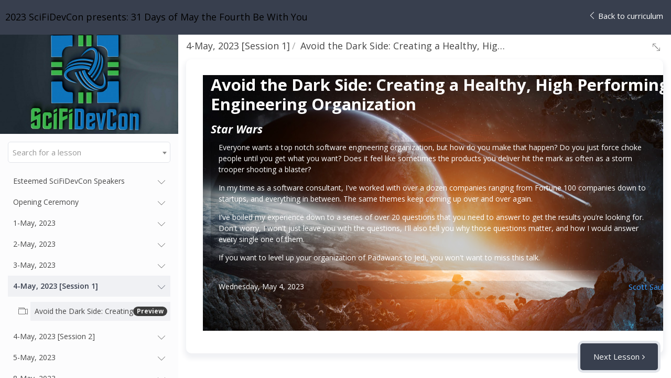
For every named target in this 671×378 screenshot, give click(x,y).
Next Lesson (616, 356)
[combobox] (89, 152)
